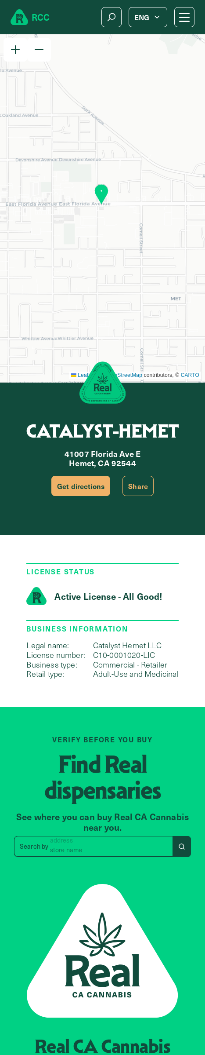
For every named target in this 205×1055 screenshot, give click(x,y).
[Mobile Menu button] (184, 17)
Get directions (80, 486)
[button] (15, 50)
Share (138, 486)
